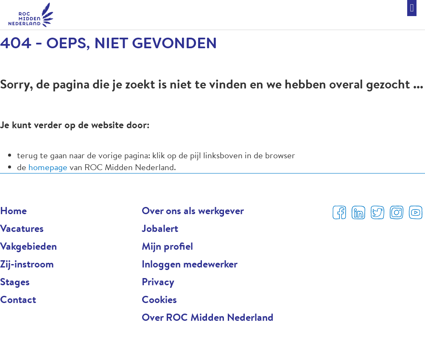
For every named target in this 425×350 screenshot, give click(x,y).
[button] (412, 8)
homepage (49, 167)
